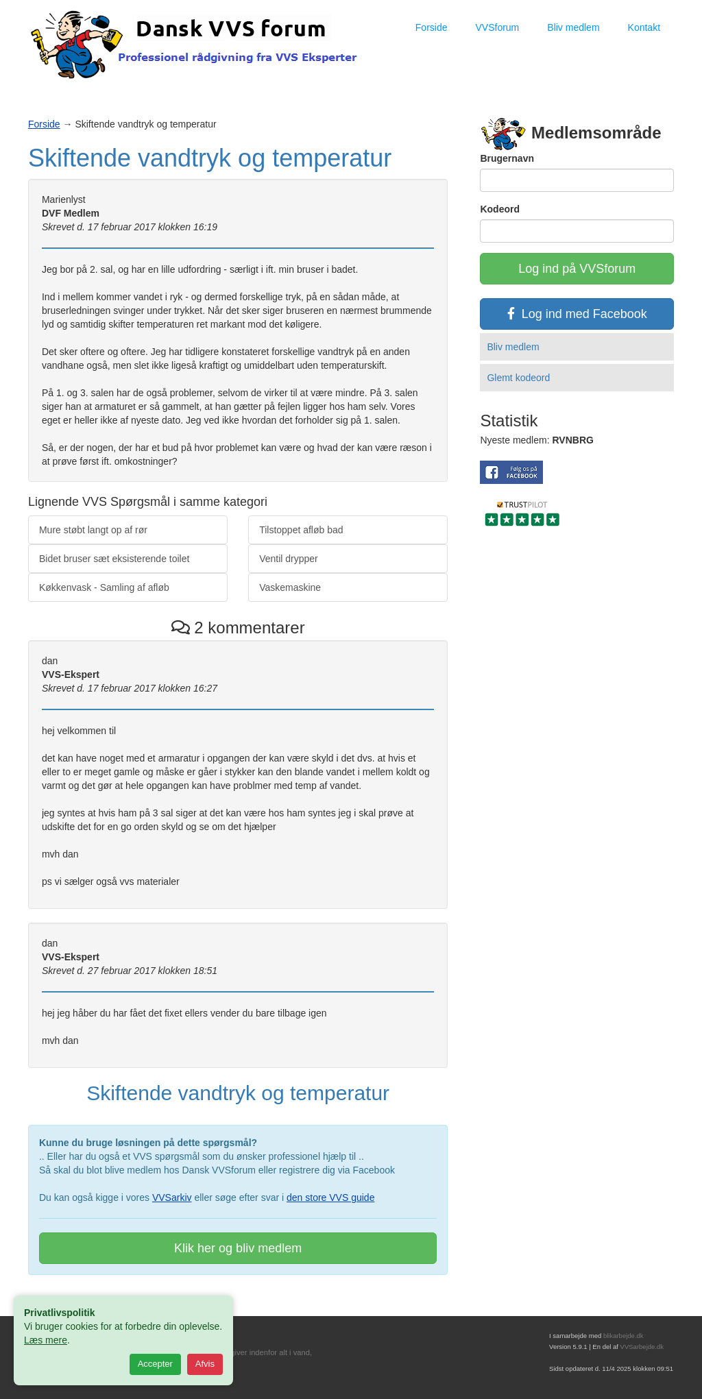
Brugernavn (507, 158)
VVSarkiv (172, 1197)
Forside (431, 27)
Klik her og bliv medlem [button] (238, 1248)
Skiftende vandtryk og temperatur (209, 158)
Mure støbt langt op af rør (93, 529)
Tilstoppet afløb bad (301, 529)
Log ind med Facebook (577, 314)
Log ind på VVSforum (577, 269)
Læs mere (45, 1340)
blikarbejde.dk (623, 1335)
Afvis (205, 1364)
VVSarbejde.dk (642, 1346)
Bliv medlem (573, 27)
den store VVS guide (330, 1197)
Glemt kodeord (518, 377)
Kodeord (500, 209)
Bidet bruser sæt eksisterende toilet (114, 558)
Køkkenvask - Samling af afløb (104, 587)
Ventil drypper (288, 558)
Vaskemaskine (290, 587)
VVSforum (497, 27)
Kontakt (644, 27)
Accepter (155, 1364)
